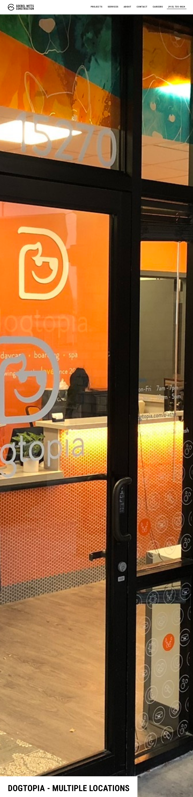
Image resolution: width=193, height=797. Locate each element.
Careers (158, 7)
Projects (97, 7)
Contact (142, 7)
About (127, 7)
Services (113, 7)
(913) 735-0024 (176, 7)
